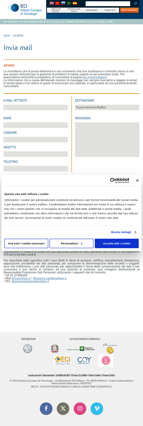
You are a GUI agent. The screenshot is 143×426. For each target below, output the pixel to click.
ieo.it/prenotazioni (95, 77)
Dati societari (48, 375)
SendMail (18, 35)
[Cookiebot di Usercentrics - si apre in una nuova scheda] (113, 180)
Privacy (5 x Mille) (79, 375)
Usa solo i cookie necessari (26, 243)
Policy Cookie (95, 375)
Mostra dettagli (121, 232)
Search (134, 3)
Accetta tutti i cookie (117, 243)
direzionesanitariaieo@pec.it (30, 281)
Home (7, 35)
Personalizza (71, 243)
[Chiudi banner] (137, 180)
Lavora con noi (34, 375)
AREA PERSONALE (129, 10)
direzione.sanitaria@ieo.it (49, 278)
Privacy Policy (108, 375)
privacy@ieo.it (21, 278)
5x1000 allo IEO (63, 375)
